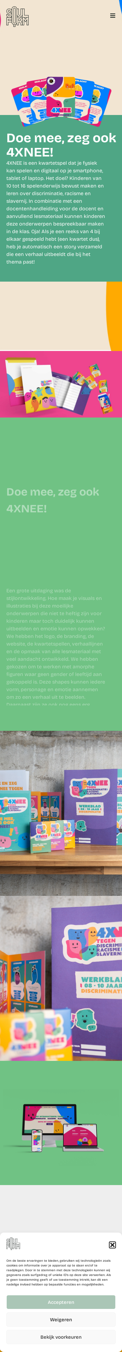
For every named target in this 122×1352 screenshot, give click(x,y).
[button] (112, 1245)
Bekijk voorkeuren (61, 1337)
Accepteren (61, 1302)
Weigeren (61, 1320)
